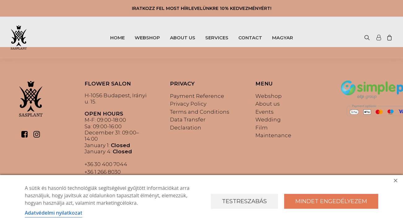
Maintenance (273, 135)
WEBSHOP (147, 38)
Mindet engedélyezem (331, 201)
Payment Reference (197, 96)
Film (261, 128)
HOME (117, 38)
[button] (368, 37)
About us (267, 104)
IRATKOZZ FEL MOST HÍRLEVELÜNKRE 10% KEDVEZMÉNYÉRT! (201, 8)
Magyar (282, 37)
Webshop (268, 96)
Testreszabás (244, 201)
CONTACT (250, 38)
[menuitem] (117, 37)
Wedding (268, 119)
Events (264, 112)
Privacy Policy (188, 104)
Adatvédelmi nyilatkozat (53, 212)
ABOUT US (182, 38)
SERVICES (216, 38)
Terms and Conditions (199, 112)
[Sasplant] (18, 37)
